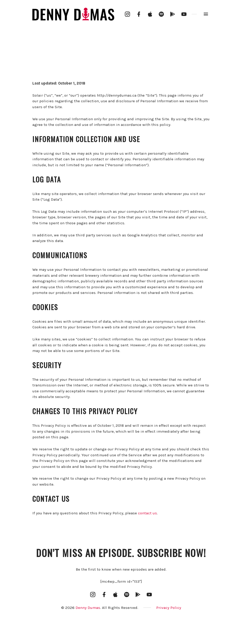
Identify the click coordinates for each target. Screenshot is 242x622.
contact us (147, 513)
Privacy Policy (168, 607)
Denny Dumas (88, 607)
